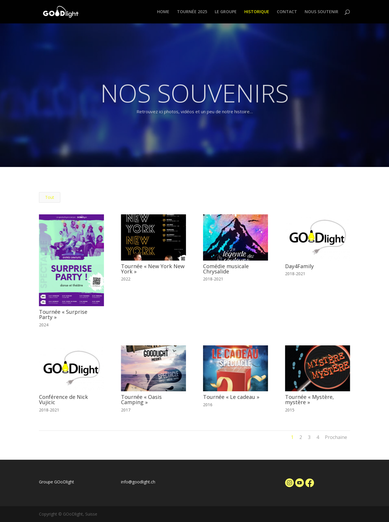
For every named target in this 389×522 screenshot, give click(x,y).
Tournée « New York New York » (153, 269)
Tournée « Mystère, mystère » (309, 399)
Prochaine (336, 437)
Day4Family (299, 266)
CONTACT (287, 12)
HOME (163, 12)
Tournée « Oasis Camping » (141, 399)
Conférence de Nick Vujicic (63, 399)
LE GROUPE (226, 12)
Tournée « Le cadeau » (231, 396)
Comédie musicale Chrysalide (226, 269)
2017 (125, 410)
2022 (125, 279)
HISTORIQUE (256, 12)
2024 (43, 325)
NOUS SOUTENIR (321, 12)
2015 (289, 410)
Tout (49, 197)
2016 (207, 404)
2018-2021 (213, 279)
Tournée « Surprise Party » (63, 314)
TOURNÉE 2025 (192, 12)
